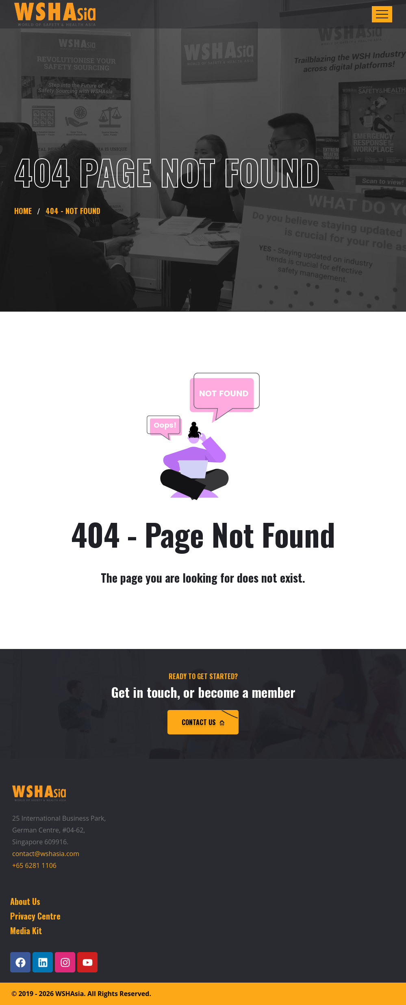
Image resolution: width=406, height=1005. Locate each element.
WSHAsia (69, 993)
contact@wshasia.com (45, 853)
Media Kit (26, 930)
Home (25, 210)
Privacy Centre (35, 916)
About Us (25, 901)
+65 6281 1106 (34, 865)
